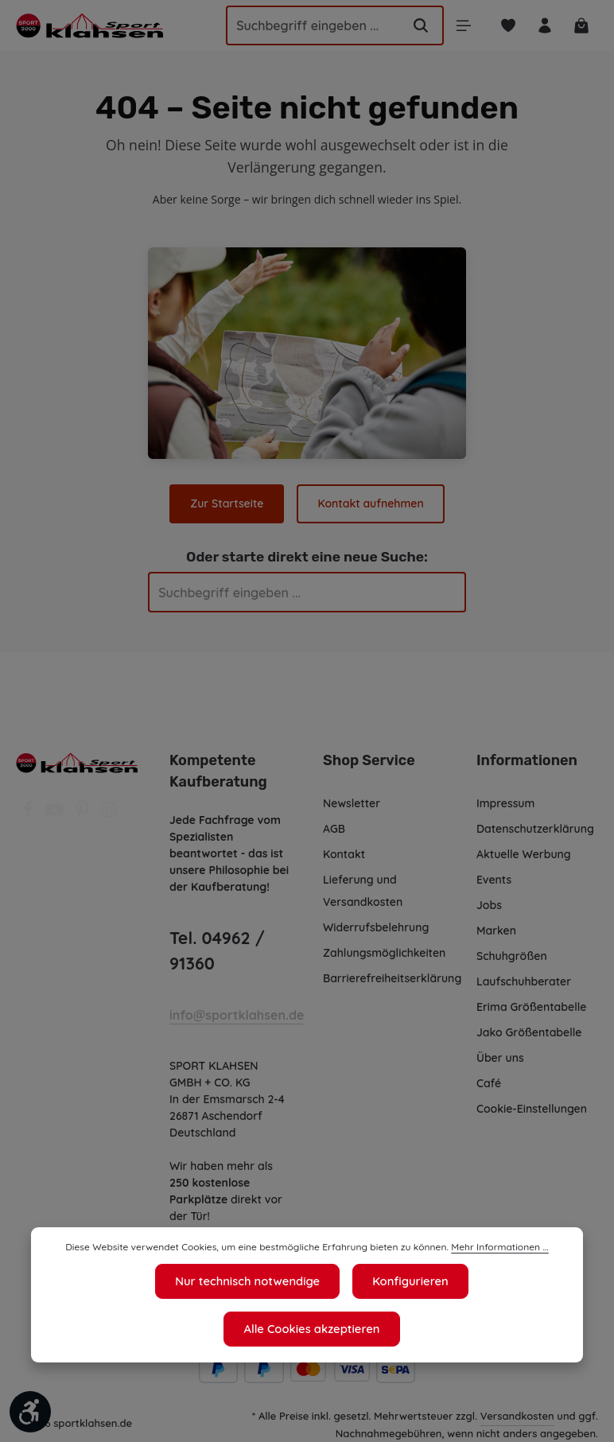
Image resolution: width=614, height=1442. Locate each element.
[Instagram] (109, 814)
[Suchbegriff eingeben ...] (304, 25)
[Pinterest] (83, 814)
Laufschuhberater (523, 981)
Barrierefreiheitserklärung (391, 978)
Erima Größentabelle (530, 1007)
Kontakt (343, 854)
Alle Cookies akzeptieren (470, 1329)
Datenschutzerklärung (534, 828)
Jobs (489, 905)
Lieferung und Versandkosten (362, 890)
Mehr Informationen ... (491, 1295)
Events (494, 879)
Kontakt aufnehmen (370, 503)
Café (488, 1083)
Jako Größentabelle (528, 1032)
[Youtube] (56, 814)
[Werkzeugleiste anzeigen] (30, 1411)
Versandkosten (518, 1415)
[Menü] (461, 26)
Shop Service (368, 760)
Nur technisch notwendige (157, 1329)
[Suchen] (417, 25)
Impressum (506, 803)
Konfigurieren (315, 1329)
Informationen (524, 760)
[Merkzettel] (506, 26)
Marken (495, 930)
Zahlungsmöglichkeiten (385, 952)
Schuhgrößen (512, 956)
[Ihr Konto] (544, 26)
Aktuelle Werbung (523, 854)
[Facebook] (29, 814)
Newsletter (351, 803)
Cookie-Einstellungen (533, 1108)
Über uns (500, 1057)
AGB (335, 828)
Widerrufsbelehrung (376, 927)
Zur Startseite (228, 503)
